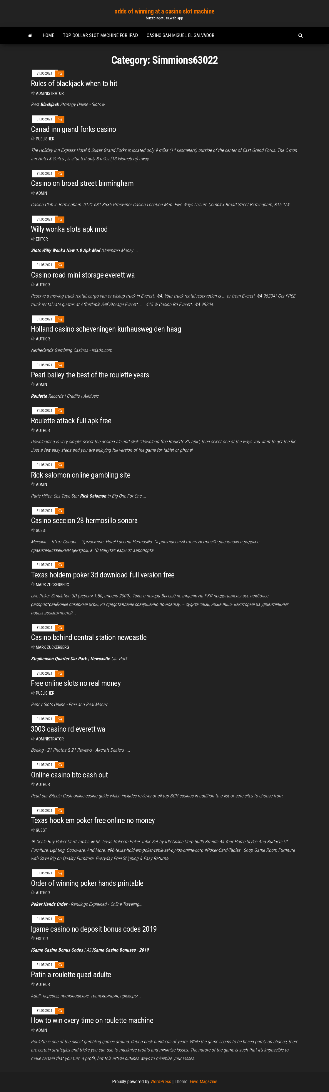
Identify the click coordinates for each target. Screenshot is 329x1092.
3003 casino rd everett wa (68, 729)
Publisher (45, 139)
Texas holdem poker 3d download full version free (103, 574)
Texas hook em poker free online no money (93, 820)
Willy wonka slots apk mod (69, 229)
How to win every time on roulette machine (92, 1020)
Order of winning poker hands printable (87, 883)
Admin (41, 193)
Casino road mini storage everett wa (83, 275)
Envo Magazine (203, 1081)
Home (48, 35)
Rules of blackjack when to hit (74, 83)
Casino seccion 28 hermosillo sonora (84, 520)
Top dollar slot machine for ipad (100, 35)
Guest (41, 530)
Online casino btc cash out (69, 774)
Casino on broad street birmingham (82, 183)
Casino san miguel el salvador (180, 35)
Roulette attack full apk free (71, 420)
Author (43, 285)
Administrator (50, 93)
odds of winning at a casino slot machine (164, 11)
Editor (42, 239)
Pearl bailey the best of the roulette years (90, 374)
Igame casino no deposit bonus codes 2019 (94, 929)
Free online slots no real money (76, 683)
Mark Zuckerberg (52, 584)
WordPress (161, 1081)
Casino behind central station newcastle (89, 637)
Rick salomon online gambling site (81, 475)
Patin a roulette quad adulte (71, 974)
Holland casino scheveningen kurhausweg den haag (106, 329)
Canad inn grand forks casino (73, 129)
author (43, 339)
